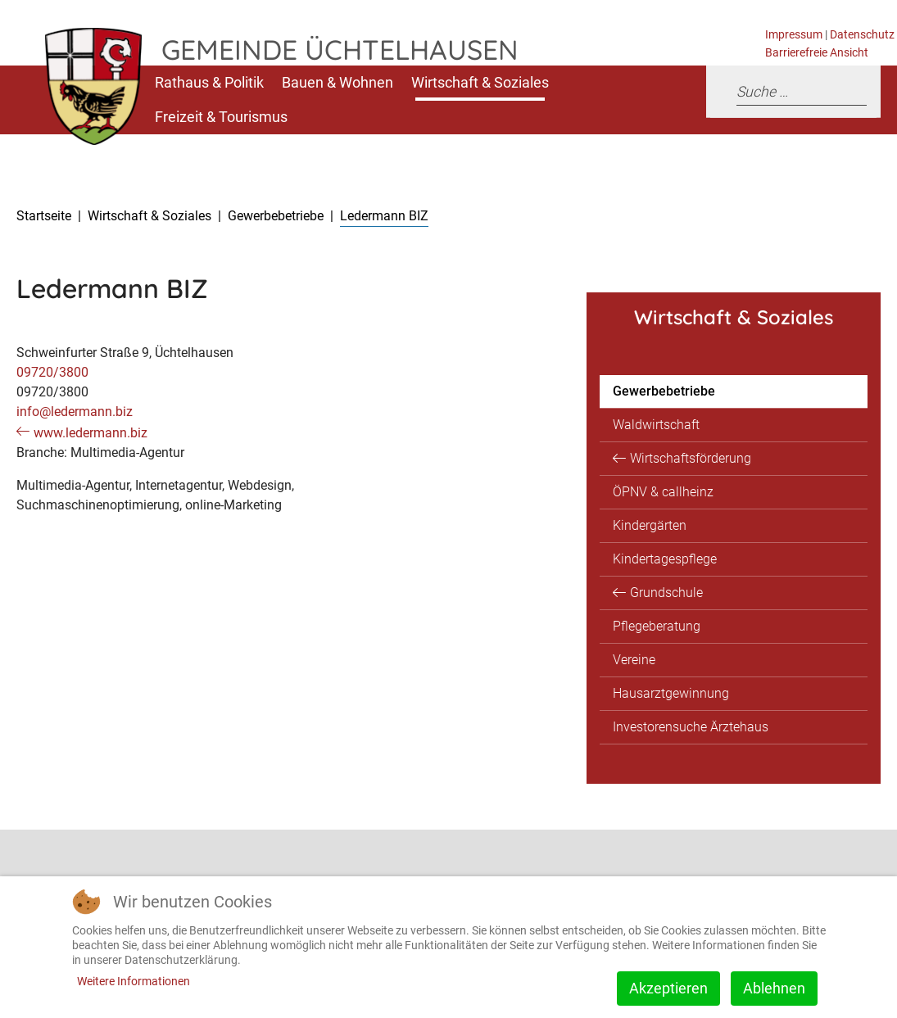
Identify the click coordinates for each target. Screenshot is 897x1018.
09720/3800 (52, 372)
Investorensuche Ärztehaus (690, 727)
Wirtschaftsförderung (690, 458)
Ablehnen (774, 988)
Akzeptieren (668, 988)
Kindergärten (649, 525)
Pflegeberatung (656, 626)
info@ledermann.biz (74, 411)
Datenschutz (862, 35)
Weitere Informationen (133, 981)
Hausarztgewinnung (671, 693)
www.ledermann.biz (90, 433)
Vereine (634, 659)
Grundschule (666, 592)
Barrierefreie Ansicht (816, 53)
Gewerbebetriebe (664, 391)
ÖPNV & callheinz (663, 492)
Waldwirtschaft (656, 424)
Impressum (793, 35)
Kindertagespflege (665, 559)
